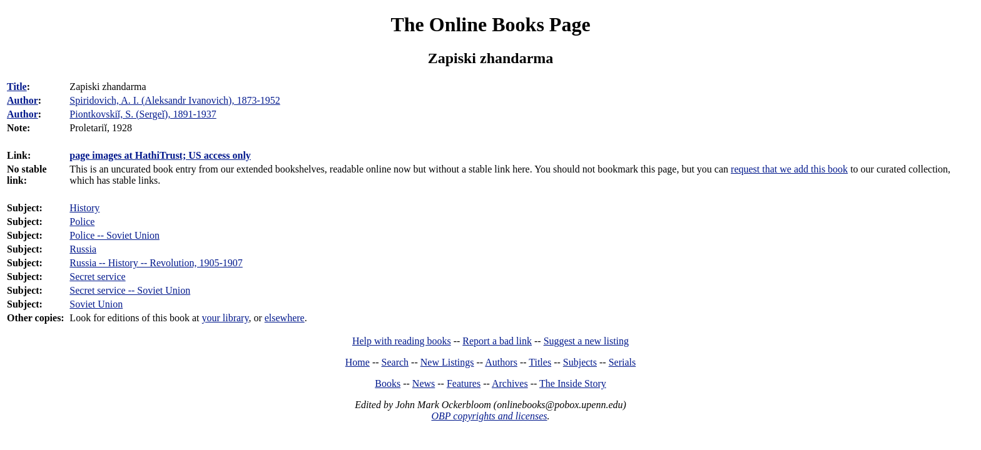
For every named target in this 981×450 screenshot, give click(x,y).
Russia (82, 249)
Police (81, 221)
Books (387, 383)
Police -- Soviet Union (114, 235)
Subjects (580, 362)
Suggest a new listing (586, 341)
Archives (510, 383)
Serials (622, 362)
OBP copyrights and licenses (489, 416)
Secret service (97, 276)
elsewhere (285, 317)
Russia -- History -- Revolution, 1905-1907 (155, 263)
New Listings (447, 362)
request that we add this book (789, 169)
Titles (540, 362)
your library (224, 317)
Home (357, 362)
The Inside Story (572, 383)
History (84, 207)
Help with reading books (401, 341)
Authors (501, 362)
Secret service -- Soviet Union (129, 290)
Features (463, 383)
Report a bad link (497, 341)
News (423, 383)
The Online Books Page (490, 24)
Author (22, 100)
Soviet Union (96, 304)
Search (395, 362)
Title (17, 86)
